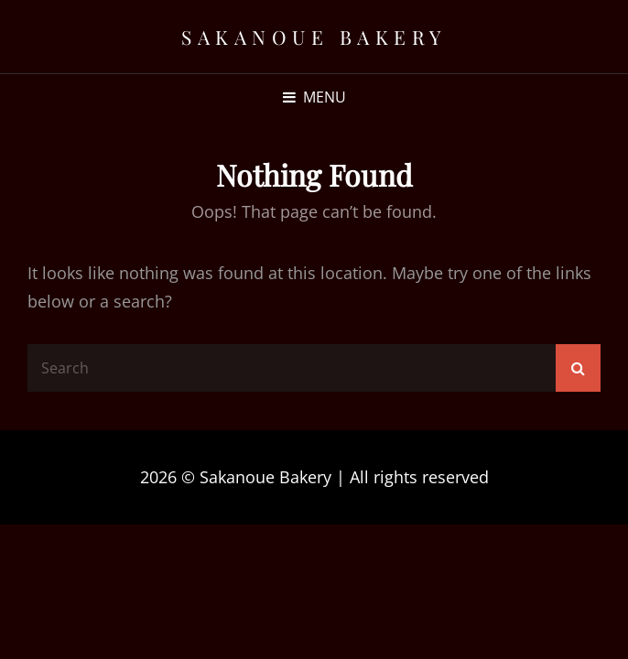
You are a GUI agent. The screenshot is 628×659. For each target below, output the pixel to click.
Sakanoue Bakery (314, 36)
